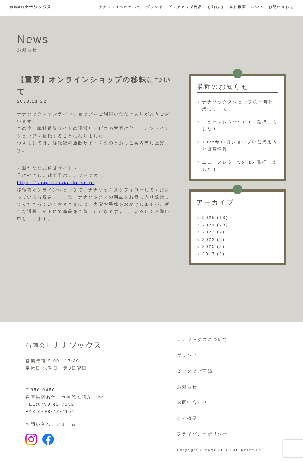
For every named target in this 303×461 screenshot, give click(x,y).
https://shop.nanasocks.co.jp (55, 182)
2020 (208, 246)
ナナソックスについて (120, 7)
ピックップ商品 (195, 370)
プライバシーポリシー (202, 433)
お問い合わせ (281, 7)
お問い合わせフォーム (50, 424)
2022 (208, 239)
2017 (208, 253)
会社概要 (237, 7)
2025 (208, 217)
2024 (208, 224)
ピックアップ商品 (185, 7)
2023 (208, 232)
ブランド (154, 7)
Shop (257, 7)
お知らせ (215, 7)
